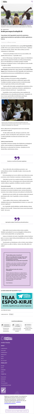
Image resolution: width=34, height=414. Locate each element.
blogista (19, 290)
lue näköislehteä (5, 385)
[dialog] (17, 404)
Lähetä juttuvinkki (17, 325)
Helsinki (2, 365)
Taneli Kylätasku (12, 42)
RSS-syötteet (4, 360)
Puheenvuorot (4, 352)
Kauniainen (3, 369)
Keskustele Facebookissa (7, 325)
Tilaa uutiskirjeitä (4, 383)
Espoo (2, 367)
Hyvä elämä (3, 350)
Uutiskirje (29, 324)
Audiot (2, 356)
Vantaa (2, 371)
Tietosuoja (3, 381)
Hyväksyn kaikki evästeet (17, 407)
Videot (2, 358)
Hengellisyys (3, 354)
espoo (12, 314)
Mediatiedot (3, 379)
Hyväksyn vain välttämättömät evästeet (17, 411)
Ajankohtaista (4, 348)
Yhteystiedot (3, 377)
